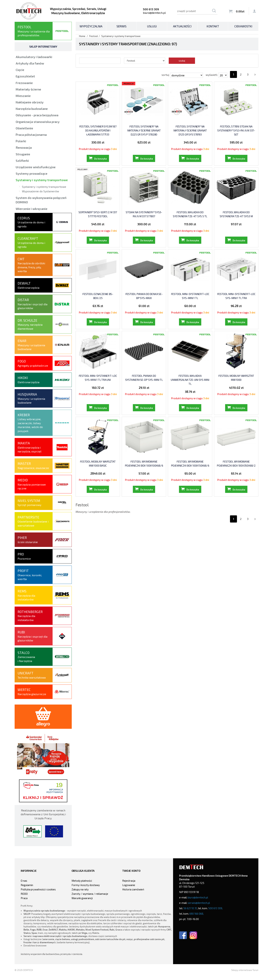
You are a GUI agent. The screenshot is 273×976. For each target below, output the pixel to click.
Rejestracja (128, 880)
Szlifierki (22, 160)
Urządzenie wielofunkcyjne (36, 167)
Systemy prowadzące (31, 173)
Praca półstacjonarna (31, 135)
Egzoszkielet (25, 76)
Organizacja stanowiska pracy (38, 122)
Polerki (21, 141)
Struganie (23, 154)
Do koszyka (100, 158)
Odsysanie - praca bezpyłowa (37, 115)
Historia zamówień (133, 889)
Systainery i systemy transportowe (42, 180)
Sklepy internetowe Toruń (244, 970)
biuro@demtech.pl (154, 12)
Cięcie (20, 70)
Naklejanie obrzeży (30, 102)
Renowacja (24, 147)
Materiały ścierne (28, 89)
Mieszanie (23, 96)
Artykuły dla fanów (30, 63)
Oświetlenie (24, 128)
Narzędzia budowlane (32, 109)
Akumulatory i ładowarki (34, 57)
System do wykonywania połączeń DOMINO (41, 200)
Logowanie (128, 885)
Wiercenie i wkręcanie (31, 209)
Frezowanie (24, 83)
